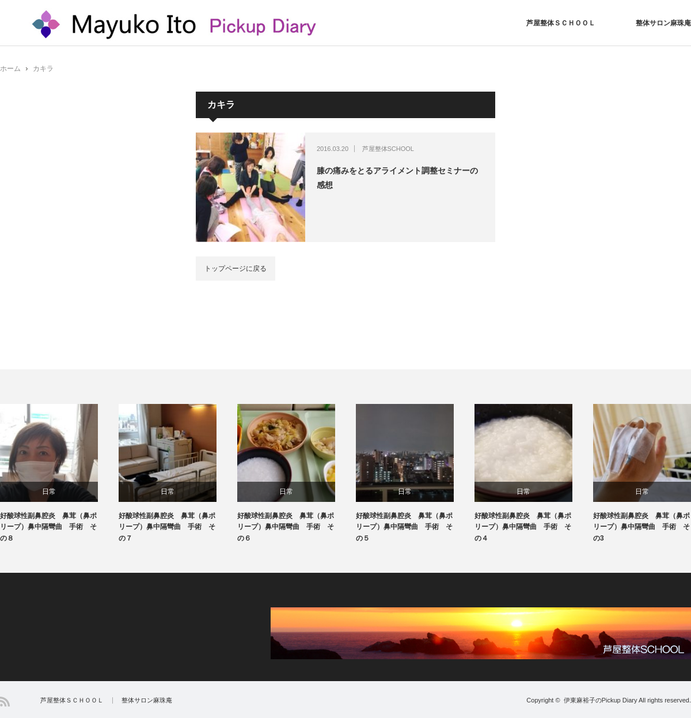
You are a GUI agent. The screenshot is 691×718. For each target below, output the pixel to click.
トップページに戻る (235, 268)
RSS (5, 701)
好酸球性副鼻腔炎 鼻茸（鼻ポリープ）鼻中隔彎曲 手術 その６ (285, 527)
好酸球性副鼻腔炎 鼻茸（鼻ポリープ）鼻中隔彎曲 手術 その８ (48, 527)
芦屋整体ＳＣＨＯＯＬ (560, 23)
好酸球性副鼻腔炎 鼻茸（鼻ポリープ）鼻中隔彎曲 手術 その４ (522, 527)
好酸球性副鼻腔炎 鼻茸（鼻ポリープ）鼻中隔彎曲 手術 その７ (167, 527)
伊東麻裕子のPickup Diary (600, 700)
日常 (49, 492)
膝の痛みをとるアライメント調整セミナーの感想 (397, 178)
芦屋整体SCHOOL (388, 148)
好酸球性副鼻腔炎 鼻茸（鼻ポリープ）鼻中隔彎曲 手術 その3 (641, 527)
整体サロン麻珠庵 (663, 23)
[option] (59, 474)
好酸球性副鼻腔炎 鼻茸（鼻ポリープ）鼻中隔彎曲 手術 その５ (404, 527)
